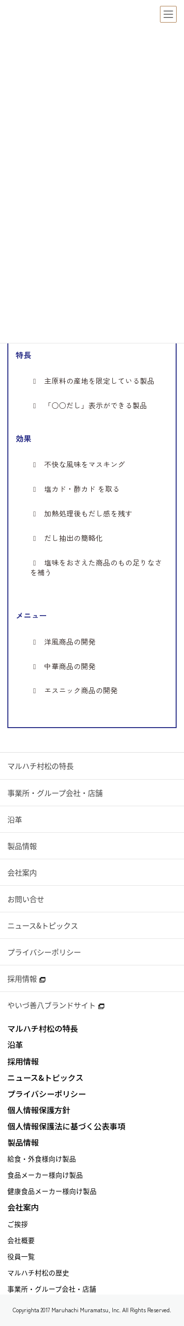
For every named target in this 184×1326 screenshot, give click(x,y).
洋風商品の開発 (62, 642)
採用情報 (26, 978)
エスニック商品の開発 (73, 690)
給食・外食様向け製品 (41, 1158)
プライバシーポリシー (44, 952)
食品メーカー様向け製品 (45, 1175)
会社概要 (21, 1240)
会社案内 (22, 872)
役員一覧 (21, 1256)
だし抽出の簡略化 (66, 538)
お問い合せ (25, 898)
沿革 (14, 819)
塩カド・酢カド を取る (74, 489)
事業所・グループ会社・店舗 (55, 792)
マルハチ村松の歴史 (38, 1272)
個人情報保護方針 (38, 1110)
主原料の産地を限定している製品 (92, 381)
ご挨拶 (17, 1224)
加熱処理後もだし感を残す (81, 513)
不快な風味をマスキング (77, 464)
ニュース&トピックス (42, 925)
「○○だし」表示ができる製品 (88, 405)
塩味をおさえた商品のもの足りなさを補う (95, 567)
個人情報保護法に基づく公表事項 (66, 1126)
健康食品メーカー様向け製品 (52, 1191)
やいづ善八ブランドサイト (56, 1005)
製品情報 (22, 845)
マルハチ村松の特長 (40, 765)
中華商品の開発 (62, 666)
